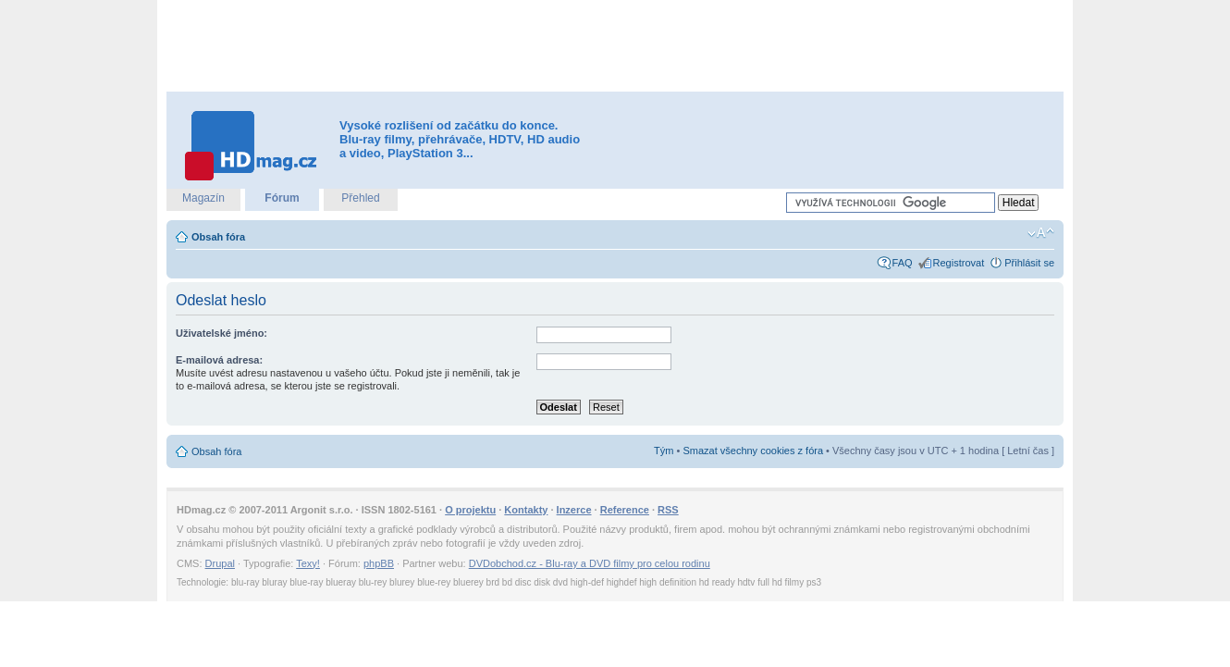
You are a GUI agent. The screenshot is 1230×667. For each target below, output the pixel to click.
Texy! (308, 563)
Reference (624, 509)
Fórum (281, 197)
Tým (663, 450)
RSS (668, 509)
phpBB (378, 563)
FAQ (902, 262)
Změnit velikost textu (1040, 233)
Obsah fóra (218, 236)
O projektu (470, 509)
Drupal (220, 563)
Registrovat (959, 262)
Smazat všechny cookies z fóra (753, 450)
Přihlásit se (1029, 262)
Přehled (360, 197)
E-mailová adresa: (219, 359)
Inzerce (574, 509)
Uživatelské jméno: (221, 333)
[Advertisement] (615, 46)
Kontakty (525, 509)
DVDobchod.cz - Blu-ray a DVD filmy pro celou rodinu (589, 563)
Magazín (203, 197)
